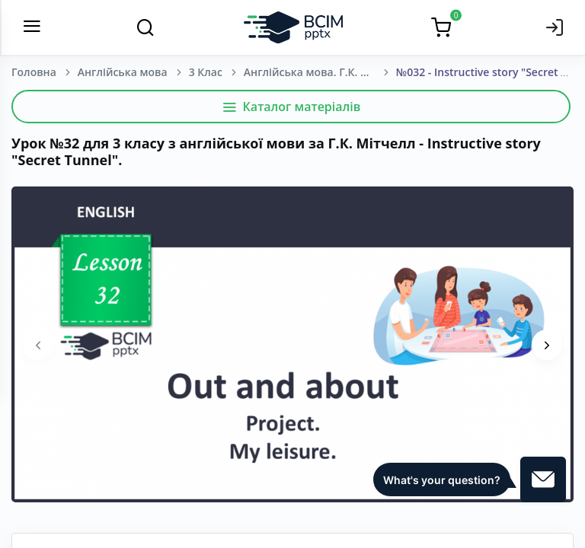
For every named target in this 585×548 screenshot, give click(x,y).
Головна (33, 71)
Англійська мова (123, 71)
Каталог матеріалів (291, 106)
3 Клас (205, 71)
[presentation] (38, 345)
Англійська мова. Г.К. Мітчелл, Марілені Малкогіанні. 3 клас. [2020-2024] (320, 71)
